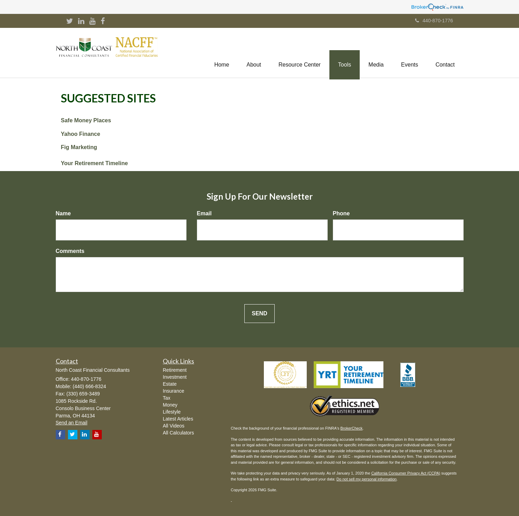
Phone (341, 213)
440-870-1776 (434, 20)
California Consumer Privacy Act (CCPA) (405, 473)
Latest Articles (178, 419)
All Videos (173, 426)
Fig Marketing (79, 147)
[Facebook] (103, 21)
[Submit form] (259, 313)
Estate (170, 384)
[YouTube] (92, 21)
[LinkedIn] (81, 21)
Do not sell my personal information (366, 479)
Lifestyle (172, 412)
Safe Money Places (86, 120)
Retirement (174, 370)
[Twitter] (69, 21)
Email (204, 213)
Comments (70, 251)
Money (170, 405)
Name (63, 213)
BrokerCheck (352, 428)
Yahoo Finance (80, 134)
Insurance (173, 391)
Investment (174, 377)
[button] (254, 52)
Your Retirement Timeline (94, 163)
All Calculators (178, 433)
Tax (166, 398)
